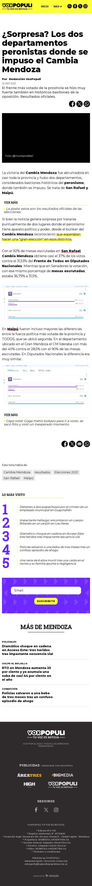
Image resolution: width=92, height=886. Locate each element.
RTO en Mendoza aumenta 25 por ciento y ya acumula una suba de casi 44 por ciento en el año (26, 673)
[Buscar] (69, 6)
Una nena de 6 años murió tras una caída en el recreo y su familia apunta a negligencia (52, 562)
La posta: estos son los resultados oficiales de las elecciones (42, 210)
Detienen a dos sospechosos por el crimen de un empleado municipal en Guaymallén (54, 508)
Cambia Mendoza (17, 472)
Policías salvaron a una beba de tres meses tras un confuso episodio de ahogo (55, 548)
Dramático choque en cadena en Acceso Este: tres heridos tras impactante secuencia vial (52, 535)
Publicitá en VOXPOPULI (46, 857)
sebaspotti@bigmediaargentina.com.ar (46, 863)
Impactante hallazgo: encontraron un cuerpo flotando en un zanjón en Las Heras (51, 522)
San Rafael (70, 251)
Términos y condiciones (46, 851)
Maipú (12, 329)
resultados (42, 472)
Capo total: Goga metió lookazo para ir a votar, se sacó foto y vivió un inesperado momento (43, 422)
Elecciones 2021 (66, 472)
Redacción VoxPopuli (25, 79)
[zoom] (46, 138)
